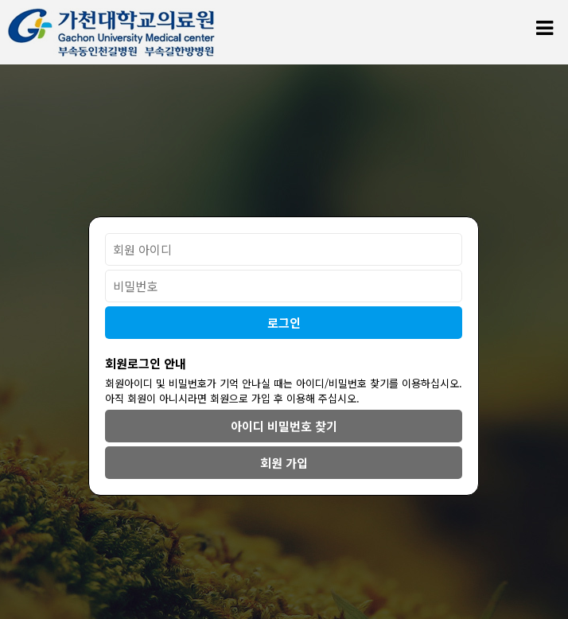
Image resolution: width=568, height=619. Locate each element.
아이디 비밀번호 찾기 (284, 426)
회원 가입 (284, 462)
